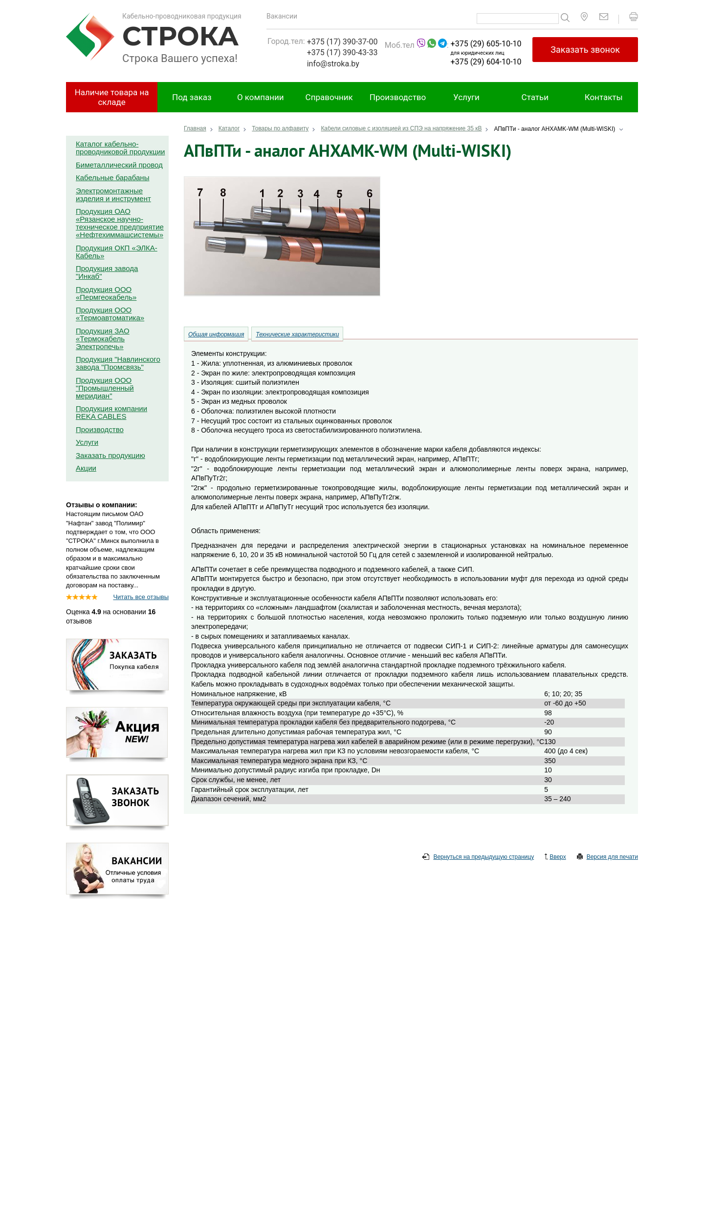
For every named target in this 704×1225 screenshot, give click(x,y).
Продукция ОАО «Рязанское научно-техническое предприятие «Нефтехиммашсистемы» (120, 223)
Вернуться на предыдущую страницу (478, 857)
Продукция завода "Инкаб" (107, 272)
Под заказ (192, 97)
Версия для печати (607, 857)
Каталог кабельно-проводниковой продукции (120, 148)
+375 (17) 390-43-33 (342, 52)
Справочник (329, 97)
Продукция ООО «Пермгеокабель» (106, 293)
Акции (86, 468)
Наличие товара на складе (112, 97)
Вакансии (281, 16)
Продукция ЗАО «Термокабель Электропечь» (103, 339)
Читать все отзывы (141, 597)
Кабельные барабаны (112, 177)
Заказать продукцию (110, 455)
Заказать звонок (585, 49)
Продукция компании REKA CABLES (111, 412)
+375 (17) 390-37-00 (342, 41)
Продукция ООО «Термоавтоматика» (110, 314)
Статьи (535, 97)
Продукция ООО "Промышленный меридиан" (105, 388)
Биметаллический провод (119, 165)
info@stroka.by (333, 63)
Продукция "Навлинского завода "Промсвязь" (118, 363)
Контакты (604, 97)
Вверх (555, 857)
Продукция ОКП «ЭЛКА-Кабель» (116, 252)
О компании (260, 97)
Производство (398, 97)
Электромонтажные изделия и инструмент (113, 195)
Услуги (466, 97)
